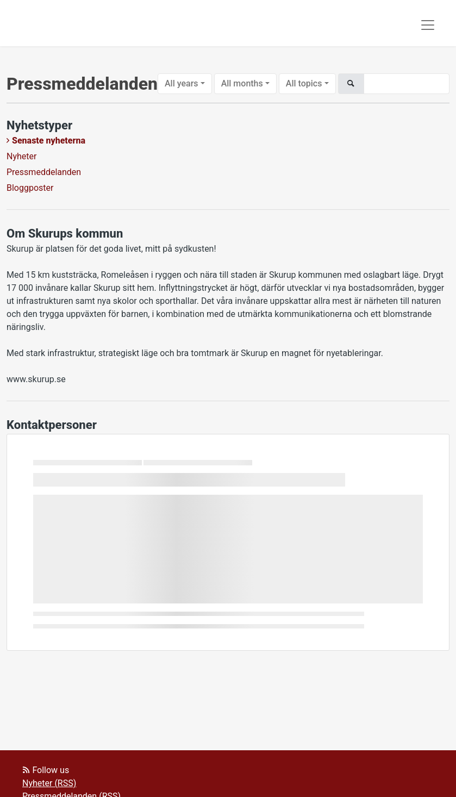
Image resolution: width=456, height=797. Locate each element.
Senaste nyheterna (48, 140)
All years (181, 83)
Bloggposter (30, 188)
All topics (304, 83)
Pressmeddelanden (44, 172)
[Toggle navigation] (427, 25)
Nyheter (21, 156)
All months (242, 83)
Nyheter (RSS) (49, 783)
